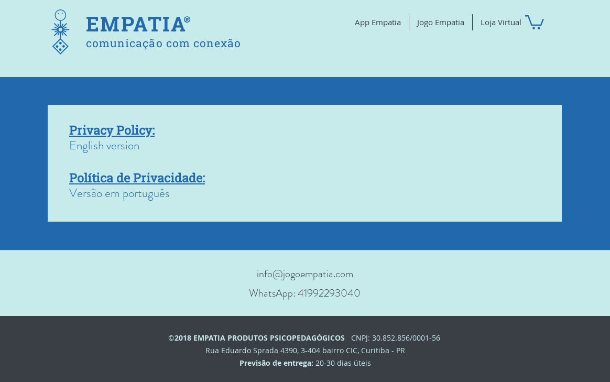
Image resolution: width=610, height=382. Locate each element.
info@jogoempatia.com (305, 273)
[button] (534, 21)
